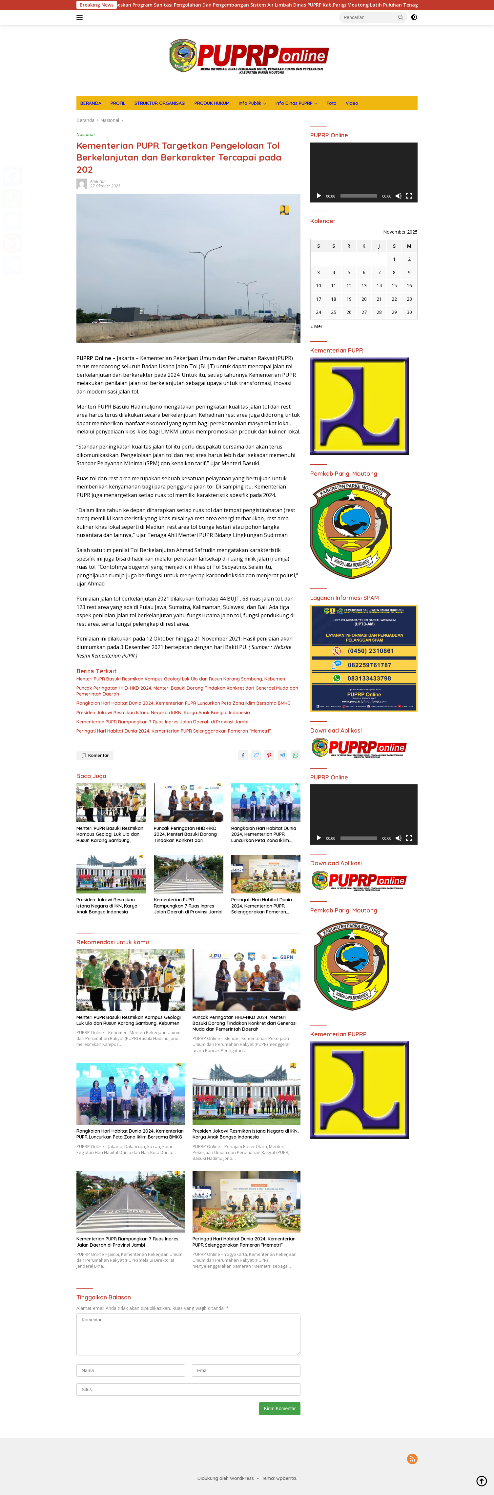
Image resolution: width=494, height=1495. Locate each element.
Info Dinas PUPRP (294, 103)
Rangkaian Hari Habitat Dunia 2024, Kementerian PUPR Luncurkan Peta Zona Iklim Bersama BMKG (183, 703)
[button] (400, 17)
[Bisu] (398, 196)
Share (9, 287)
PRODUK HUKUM (212, 103)
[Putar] (319, 196)
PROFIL (118, 103)
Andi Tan (98, 181)
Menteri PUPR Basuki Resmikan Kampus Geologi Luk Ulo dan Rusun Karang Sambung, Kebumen (180, 679)
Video (352, 103)
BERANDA (90, 103)
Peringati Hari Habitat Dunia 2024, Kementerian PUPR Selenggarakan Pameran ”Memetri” (173, 731)
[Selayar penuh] (409, 196)
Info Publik (250, 103)
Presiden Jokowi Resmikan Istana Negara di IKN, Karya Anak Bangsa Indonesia (163, 713)
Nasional (85, 134)
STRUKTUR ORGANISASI (159, 103)
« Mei (316, 326)
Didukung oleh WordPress (225, 1478)
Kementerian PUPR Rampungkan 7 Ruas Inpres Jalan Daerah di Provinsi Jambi (162, 722)
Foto (332, 103)
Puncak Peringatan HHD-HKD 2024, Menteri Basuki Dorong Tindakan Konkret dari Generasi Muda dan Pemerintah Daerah (187, 691)
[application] (364, 173)
